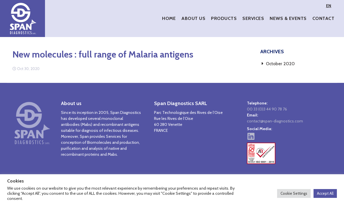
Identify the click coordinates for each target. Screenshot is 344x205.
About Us (193, 18)
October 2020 (280, 63)
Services (253, 18)
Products (224, 18)
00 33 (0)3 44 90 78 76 (267, 109)
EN (328, 5)
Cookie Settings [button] (293, 193)
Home (169, 18)
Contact (323, 18)
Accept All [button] (325, 193)
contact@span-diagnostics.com (275, 121)
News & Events (288, 18)
